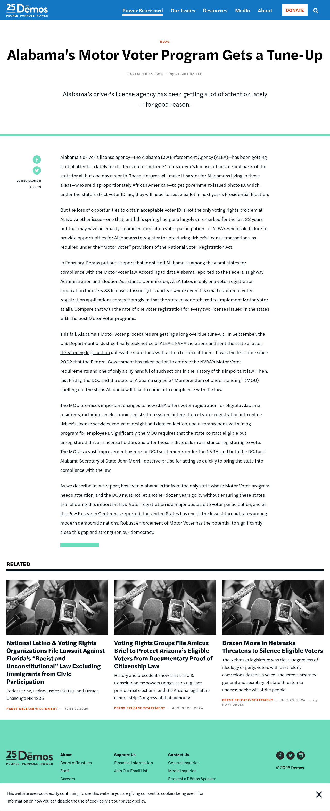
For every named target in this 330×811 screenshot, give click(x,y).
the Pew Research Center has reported (100, 513)
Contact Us (178, 754)
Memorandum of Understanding (208, 380)
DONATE (295, 10)
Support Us (125, 754)
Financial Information (133, 762)
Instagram (301, 755)
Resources (215, 10)
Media (242, 10)
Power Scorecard (142, 10)
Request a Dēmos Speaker (192, 778)
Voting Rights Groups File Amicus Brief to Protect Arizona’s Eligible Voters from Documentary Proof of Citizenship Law (163, 654)
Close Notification (313, 797)
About (265, 10)
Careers (67, 778)
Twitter (290, 755)
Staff (64, 770)
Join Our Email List (130, 770)
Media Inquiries (182, 770)
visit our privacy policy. (125, 801)
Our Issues (183, 10)
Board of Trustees (76, 762)
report (127, 262)
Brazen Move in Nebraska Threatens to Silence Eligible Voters (272, 646)
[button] (37, 159)
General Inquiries (183, 762)
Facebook (280, 755)
